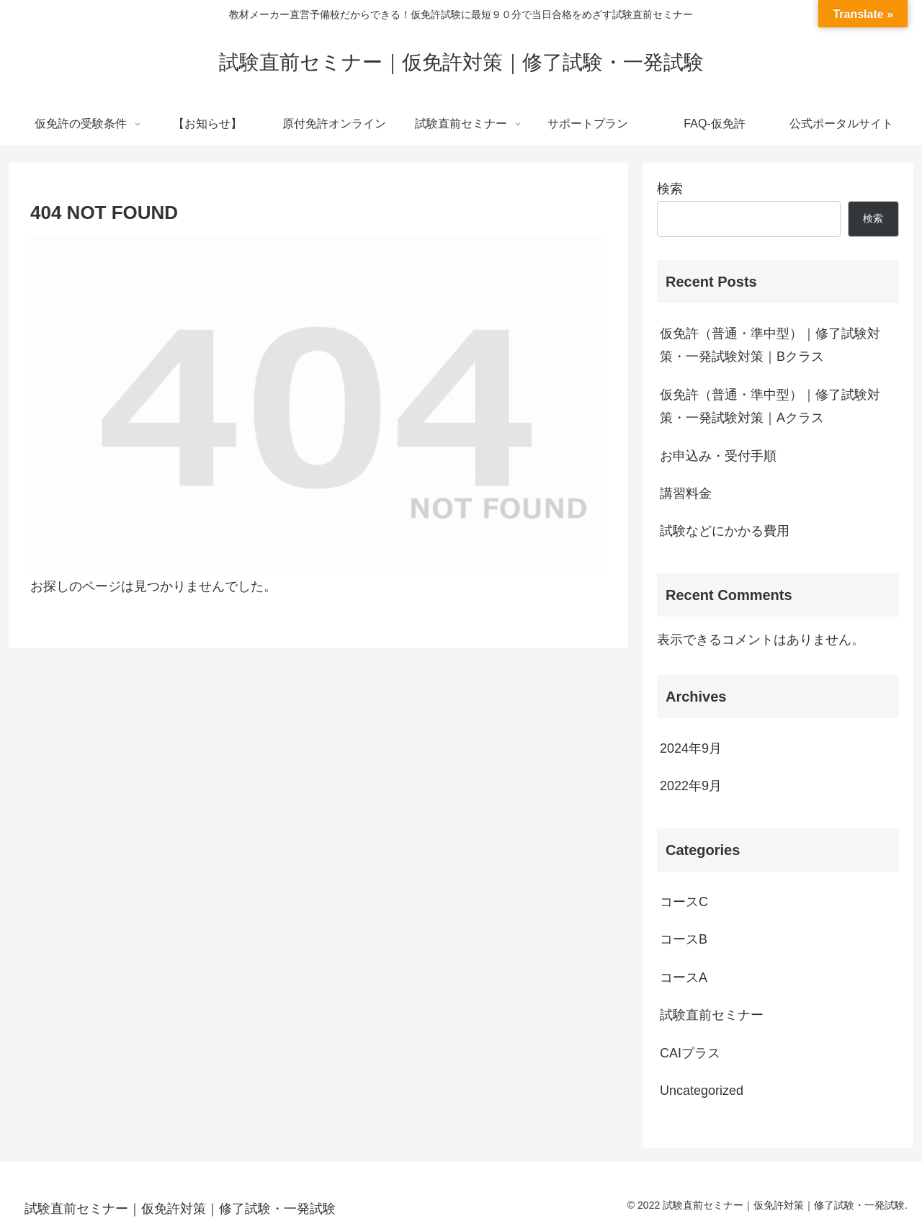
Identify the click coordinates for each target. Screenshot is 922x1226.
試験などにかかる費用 (724, 531)
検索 (670, 189)
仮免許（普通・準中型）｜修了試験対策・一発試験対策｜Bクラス (770, 345)
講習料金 (686, 493)
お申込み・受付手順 (718, 456)
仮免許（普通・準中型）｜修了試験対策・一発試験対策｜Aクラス (770, 406)
